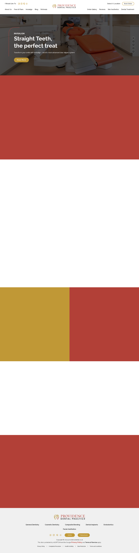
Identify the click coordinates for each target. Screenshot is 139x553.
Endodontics (108, 525)
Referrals (44, 9)
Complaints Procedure (55, 546)
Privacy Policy (41, 546)
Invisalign (29, 9)
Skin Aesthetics (113, 9)
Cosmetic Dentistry (52, 525)
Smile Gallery (92, 9)
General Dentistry (32, 525)
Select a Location (113, 3)
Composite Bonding (72, 525)
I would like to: (10, 3)
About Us (8, 9)
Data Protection (81, 546)
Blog (36, 9)
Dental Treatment (127, 9)
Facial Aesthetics (69, 529)
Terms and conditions (96, 546)
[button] (133, 38)
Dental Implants (92, 525)
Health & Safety (69, 546)
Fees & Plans (18, 9)
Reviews (102, 9)
